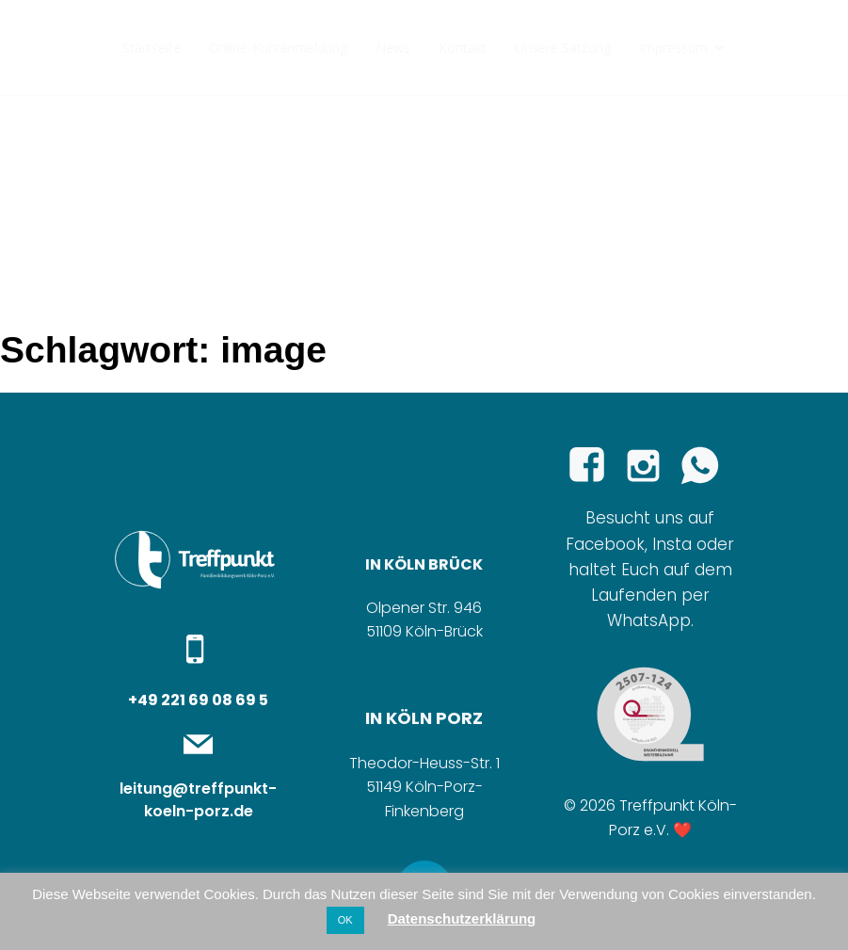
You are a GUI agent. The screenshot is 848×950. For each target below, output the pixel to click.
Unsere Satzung (563, 47)
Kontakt (463, 47)
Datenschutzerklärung (462, 918)
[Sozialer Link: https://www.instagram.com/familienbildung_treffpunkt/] (650, 465)
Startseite (151, 47)
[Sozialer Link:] (707, 465)
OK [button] (345, 920)
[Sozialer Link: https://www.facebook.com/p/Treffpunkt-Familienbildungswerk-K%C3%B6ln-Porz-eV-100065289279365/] (594, 465)
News (393, 47)
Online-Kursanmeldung (278, 47)
